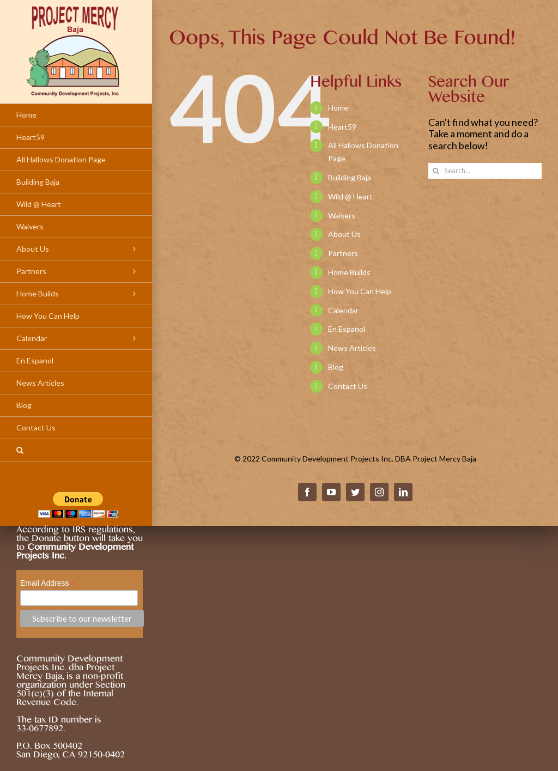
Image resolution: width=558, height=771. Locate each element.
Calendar (343, 310)
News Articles (352, 348)
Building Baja (349, 177)
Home (338, 107)
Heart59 (342, 126)
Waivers (341, 215)
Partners (343, 253)
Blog (335, 367)
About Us (344, 234)
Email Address (48, 583)
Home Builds (349, 272)
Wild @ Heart (350, 196)
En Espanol (346, 328)
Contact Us (347, 386)
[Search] (76, 450)
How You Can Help (359, 291)
